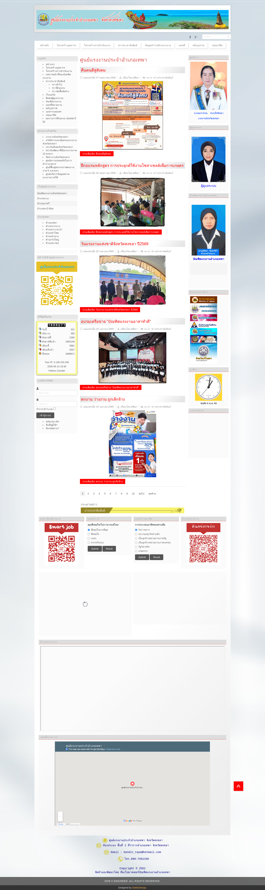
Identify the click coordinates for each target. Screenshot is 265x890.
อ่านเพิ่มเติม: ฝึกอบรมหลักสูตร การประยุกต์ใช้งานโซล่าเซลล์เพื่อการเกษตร (120, 232)
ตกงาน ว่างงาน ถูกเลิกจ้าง (103, 399)
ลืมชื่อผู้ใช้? (51, 425)
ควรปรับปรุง (97, 542)
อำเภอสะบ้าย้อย (45, 208)
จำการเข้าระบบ (44, 409)
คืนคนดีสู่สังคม (93, 70)
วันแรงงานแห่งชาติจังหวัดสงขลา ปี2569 (115, 244)
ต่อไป (141, 493)
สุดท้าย (152, 493)
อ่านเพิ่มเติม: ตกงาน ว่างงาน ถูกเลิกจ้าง (102, 481)
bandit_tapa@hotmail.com (142, 852)
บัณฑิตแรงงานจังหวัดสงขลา (52, 193)
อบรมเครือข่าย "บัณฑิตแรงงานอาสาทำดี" (116, 321)
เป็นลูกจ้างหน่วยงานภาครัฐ (152, 538)
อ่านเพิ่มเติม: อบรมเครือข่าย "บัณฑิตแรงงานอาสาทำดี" (110, 387)
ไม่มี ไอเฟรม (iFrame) (132, 688)
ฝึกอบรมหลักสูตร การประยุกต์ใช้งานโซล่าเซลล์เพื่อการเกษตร (132, 165)
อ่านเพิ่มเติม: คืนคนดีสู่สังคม (96, 153)
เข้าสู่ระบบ (45, 415)
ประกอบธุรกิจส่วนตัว (149, 534)
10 (133, 493)
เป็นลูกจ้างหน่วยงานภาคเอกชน (154, 542)
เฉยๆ (93, 538)
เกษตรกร (143, 551)
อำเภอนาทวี (43, 203)
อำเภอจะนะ (43, 198)
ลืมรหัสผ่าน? (52, 428)
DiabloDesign (139, 887)
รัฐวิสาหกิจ (144, 546)
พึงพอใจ (95, 534)
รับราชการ (144, 529)
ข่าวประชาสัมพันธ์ (163, 77)
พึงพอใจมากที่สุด (99, 529)
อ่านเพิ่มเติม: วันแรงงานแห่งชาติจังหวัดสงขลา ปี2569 (110, 309)
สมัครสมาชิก (53, 421)
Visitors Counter (56, 370)
